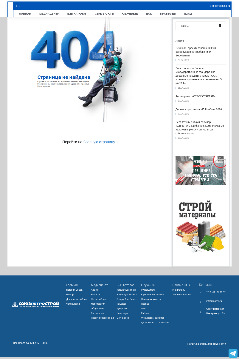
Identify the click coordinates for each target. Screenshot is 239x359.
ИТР (143, 310)
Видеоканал (97, 315)
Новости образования (102, 319)
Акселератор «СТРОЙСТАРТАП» (195, 97)
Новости (95, 296)
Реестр (70, 296)
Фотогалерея (73, 305)
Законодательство (181, 296)
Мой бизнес (123, 319)
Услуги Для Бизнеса (127, 296)
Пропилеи (144, 14)
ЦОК (128, 14)
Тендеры (121, 305)
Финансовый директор (152, 319)
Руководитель (148, 291)
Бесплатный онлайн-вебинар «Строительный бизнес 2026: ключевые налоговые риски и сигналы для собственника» (200, 129)
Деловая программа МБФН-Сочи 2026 (199, 111)
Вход (160, 14)
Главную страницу (99, 143)
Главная (22, 14)
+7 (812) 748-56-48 (216, 293)
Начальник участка (151, 301)
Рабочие (145, 315)
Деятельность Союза (77, 301)
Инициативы (178, 291)
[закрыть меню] (227, 4)
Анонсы (95, 291)
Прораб (145, 305)
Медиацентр (43, 14)
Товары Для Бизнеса (127, 301)
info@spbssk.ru (214, 302)
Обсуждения (97, 310)
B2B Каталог (67, 14)
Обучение (112, 14)
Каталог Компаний (126, 291)
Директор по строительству (155, 324)
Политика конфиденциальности (206, 345)
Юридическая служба (152, 296)
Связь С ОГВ (90, 14)
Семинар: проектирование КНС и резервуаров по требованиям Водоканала (196, 53)
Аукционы (122, 310)
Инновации (122, 315)
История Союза (74, 291)
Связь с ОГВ (181, 286)
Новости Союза (99, 301)
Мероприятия (98, 305)
